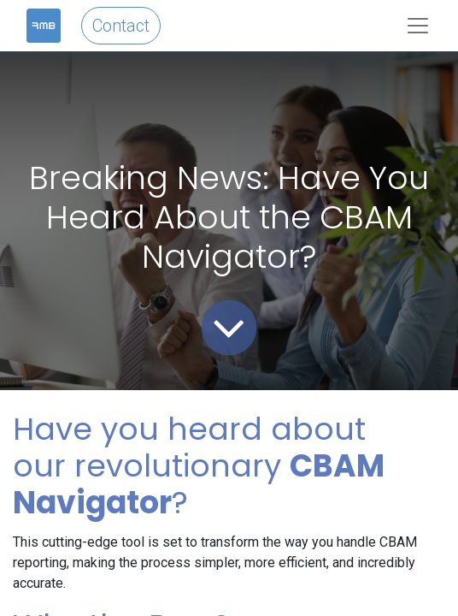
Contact (121, 25)
